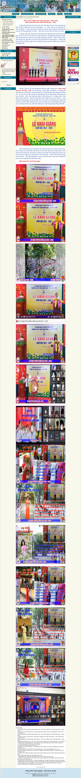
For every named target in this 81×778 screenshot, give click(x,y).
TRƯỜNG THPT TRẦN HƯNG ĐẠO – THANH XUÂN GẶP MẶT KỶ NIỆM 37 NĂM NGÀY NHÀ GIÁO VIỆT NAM (41, 760)
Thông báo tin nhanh (6, 74)
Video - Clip (51, 13)
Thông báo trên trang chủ (7, 60)
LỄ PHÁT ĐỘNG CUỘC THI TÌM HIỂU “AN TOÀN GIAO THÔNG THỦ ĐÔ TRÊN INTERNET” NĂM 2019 (39, 762)
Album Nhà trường (40, 13)
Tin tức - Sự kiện (27, 16)
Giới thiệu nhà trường (27, 13)
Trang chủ (15, 13)
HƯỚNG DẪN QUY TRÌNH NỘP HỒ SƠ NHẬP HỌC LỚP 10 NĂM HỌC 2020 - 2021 (35, 756)
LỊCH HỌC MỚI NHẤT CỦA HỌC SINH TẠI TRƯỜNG (29, 744)
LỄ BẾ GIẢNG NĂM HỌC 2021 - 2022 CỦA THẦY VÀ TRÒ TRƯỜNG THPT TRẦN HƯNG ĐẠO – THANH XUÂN (41, 741)
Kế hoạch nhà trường (35, 16)
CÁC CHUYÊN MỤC (19, 16)
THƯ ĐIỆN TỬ (68, 13)
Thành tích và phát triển (8, 24)
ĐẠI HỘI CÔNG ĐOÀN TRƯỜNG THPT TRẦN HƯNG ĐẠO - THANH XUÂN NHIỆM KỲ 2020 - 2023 (39, 749)
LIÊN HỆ (59, 13)
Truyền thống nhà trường (8, 23)
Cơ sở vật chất (6, 26)
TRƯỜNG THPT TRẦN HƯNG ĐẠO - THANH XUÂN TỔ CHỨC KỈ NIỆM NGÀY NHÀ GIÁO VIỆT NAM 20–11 (40, 742)
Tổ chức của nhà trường (8, 21)
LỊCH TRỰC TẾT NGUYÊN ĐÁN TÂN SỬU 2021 (28, 745)
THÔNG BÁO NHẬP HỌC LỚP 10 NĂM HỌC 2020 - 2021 (30, 755)
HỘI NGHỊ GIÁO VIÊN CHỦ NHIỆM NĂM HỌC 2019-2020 (30, 764)
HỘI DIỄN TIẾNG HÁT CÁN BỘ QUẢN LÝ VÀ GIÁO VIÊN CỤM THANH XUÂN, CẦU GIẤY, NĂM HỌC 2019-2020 (41, 761)
